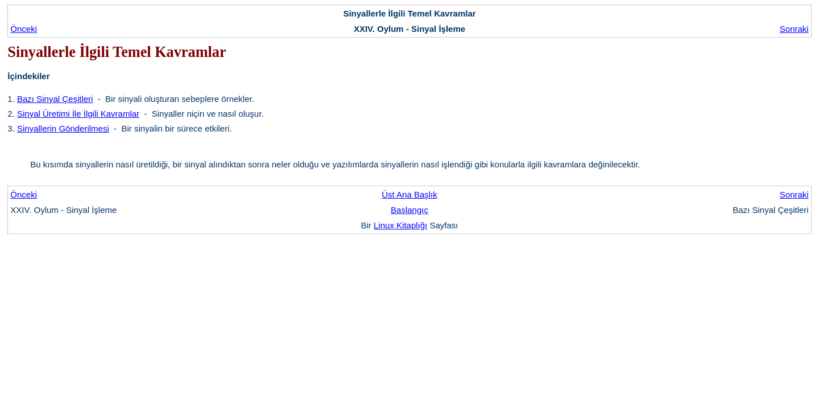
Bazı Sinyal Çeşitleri (55, 99)
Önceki (23, 29)
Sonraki (794, 29)
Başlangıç (409, 210)
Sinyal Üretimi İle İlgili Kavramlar (78, 113)
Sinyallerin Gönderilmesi (63, 128)
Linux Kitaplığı (400, 225)
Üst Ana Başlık (409, 194)
